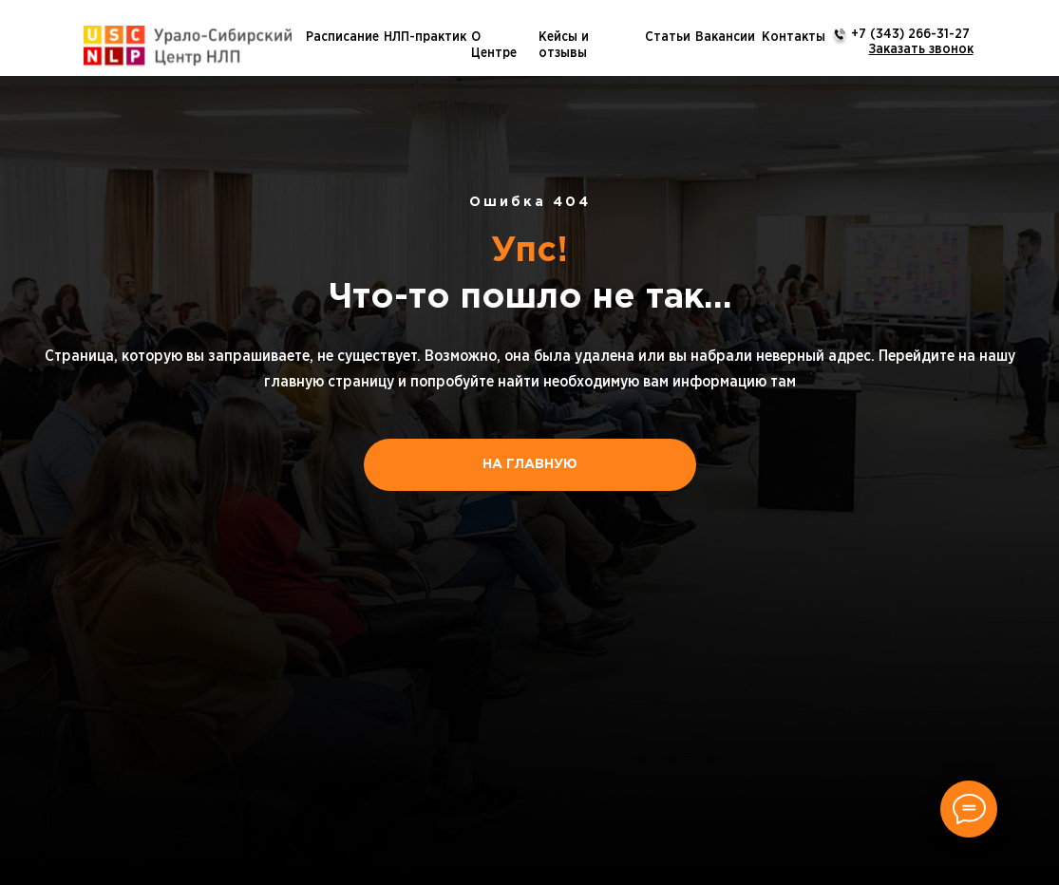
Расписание (342, 37)
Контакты (793, 37)
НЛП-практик (425, 37)
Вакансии (725, 37)
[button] (921, 49)
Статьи (667, 37)
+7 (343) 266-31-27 (910, 34)
